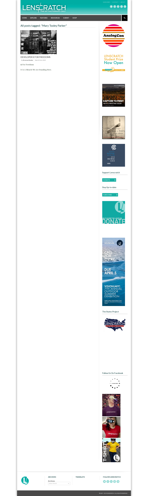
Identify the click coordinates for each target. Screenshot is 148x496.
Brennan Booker (28, 60)
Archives (51, 481)
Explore (33, 18)
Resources (55, 18)
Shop (75, 18)
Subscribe (107, 195)
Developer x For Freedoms (35, 57)
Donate (106, 180)
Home (24, 18)
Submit (66, 18)
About (122, 2)
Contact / (116, 2)
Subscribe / (107, 2)
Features (43, 18)
